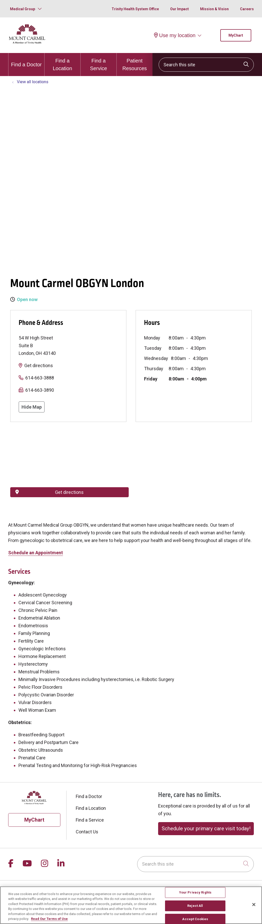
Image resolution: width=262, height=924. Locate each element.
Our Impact (179, 9)
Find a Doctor (26, 60)
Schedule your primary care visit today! (206, 828)
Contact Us (87, 831)
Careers (247, 9)
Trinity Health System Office (135, 9)
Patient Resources (134, 62)
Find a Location (62, 62)
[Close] (253, 904)
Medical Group (22, 9)
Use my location (174, 35)
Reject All (195, 906)
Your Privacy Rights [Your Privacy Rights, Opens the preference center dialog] (195, 893)
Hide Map (31, 407)
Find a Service (98, 62)
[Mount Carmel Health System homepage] (27, 42)
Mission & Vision (214, 9)
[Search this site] (206, 65)
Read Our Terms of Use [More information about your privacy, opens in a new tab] (49, 919)
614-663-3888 (39, 377)
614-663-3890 (39, 390)
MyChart (235, 35)
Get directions (38, 365)
